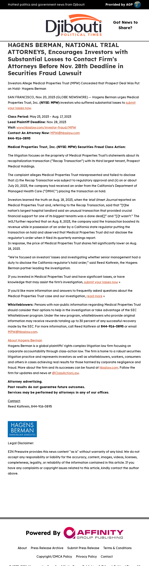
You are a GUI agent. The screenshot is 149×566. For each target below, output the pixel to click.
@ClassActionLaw (65, 373)
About (22, 548)
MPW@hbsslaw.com (65, 133)
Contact (107, 556)
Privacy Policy (86, 556)
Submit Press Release (83, 548)
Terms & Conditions (117, 548)
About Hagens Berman (25, 340)
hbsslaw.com (109, 367)
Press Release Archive (47, 548)
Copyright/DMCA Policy (54, 556)
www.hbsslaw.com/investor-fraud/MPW (46, 127)
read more (94, 296)
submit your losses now (101, 282)
